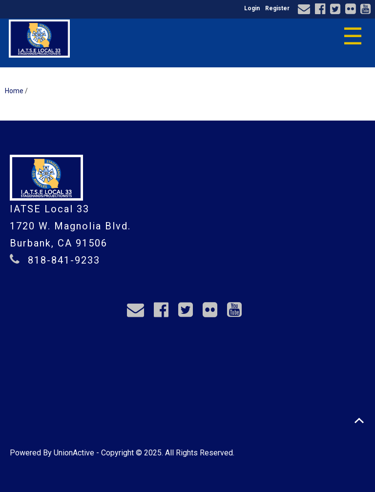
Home (14, 91)
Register (277, 8)
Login (252, 8)
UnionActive (74, 452)
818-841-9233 (64, 260)
